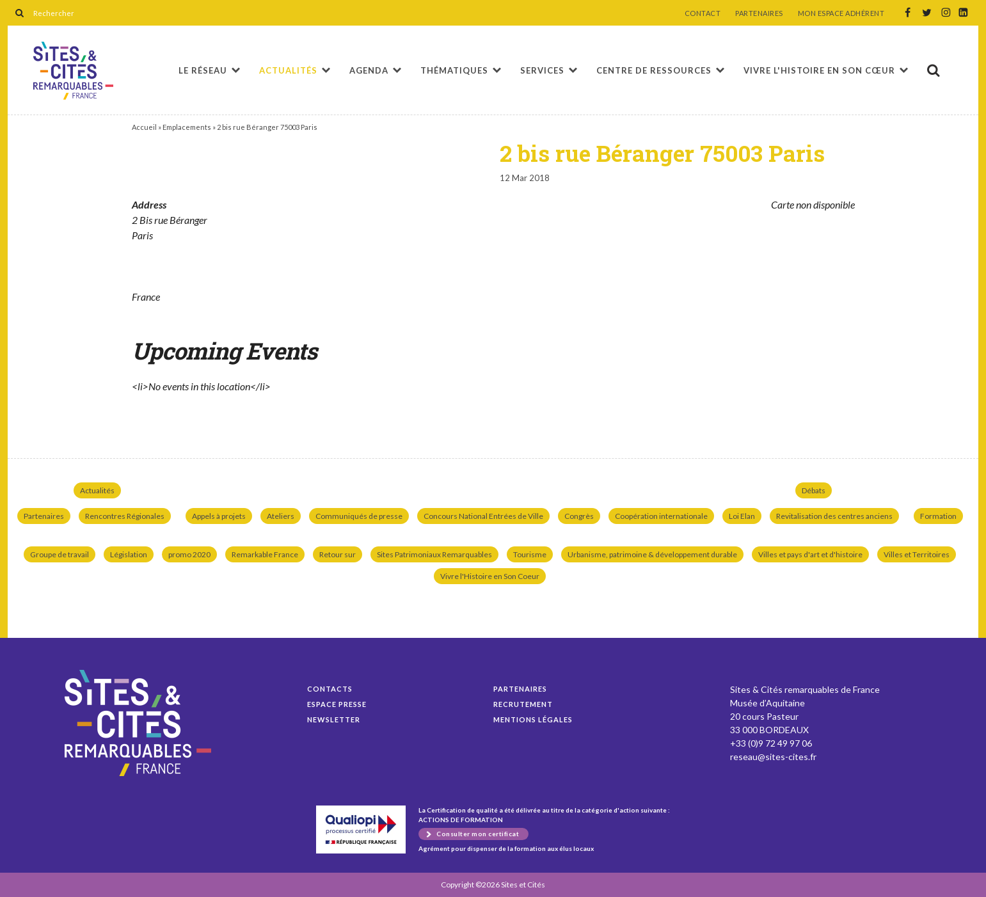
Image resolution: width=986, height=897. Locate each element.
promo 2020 (189, 554)
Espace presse (337, 704)
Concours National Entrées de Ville (483, 516)
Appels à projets (219, 516)
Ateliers (280, 516)
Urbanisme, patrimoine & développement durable (652, 554)
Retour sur (337, 554)
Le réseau (203, 70)
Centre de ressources (654, 70)
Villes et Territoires (917, 554)
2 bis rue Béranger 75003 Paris (73, 71)
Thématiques (454, 70)
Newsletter (333, 719)
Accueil (144, 127)
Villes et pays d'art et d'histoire (810, 554)
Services (542, 70)
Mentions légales (533, 719)
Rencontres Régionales (124, 516)
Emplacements (187, 127)
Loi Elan (742, 516)
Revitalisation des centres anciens (834, 516)
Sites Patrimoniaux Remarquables (434, 554)
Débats (813, 490)
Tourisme (529, 554)
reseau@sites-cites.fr (773, 756)
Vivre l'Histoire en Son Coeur (489, 576)
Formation (938, 516)
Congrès (579, 516)
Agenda (368, 70)
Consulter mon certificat (477, 833)
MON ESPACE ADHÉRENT (841, 13)
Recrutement (523, 704)
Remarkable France (265, 554)
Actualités (288, 70)
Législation (128, 554)
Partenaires (44, 516)
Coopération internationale (661, 516)
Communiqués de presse (358, 516)
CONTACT (703, 13)
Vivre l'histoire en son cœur (819, 70)
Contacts (330, 689)
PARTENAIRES (759, 13)
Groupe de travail (59, 554)
